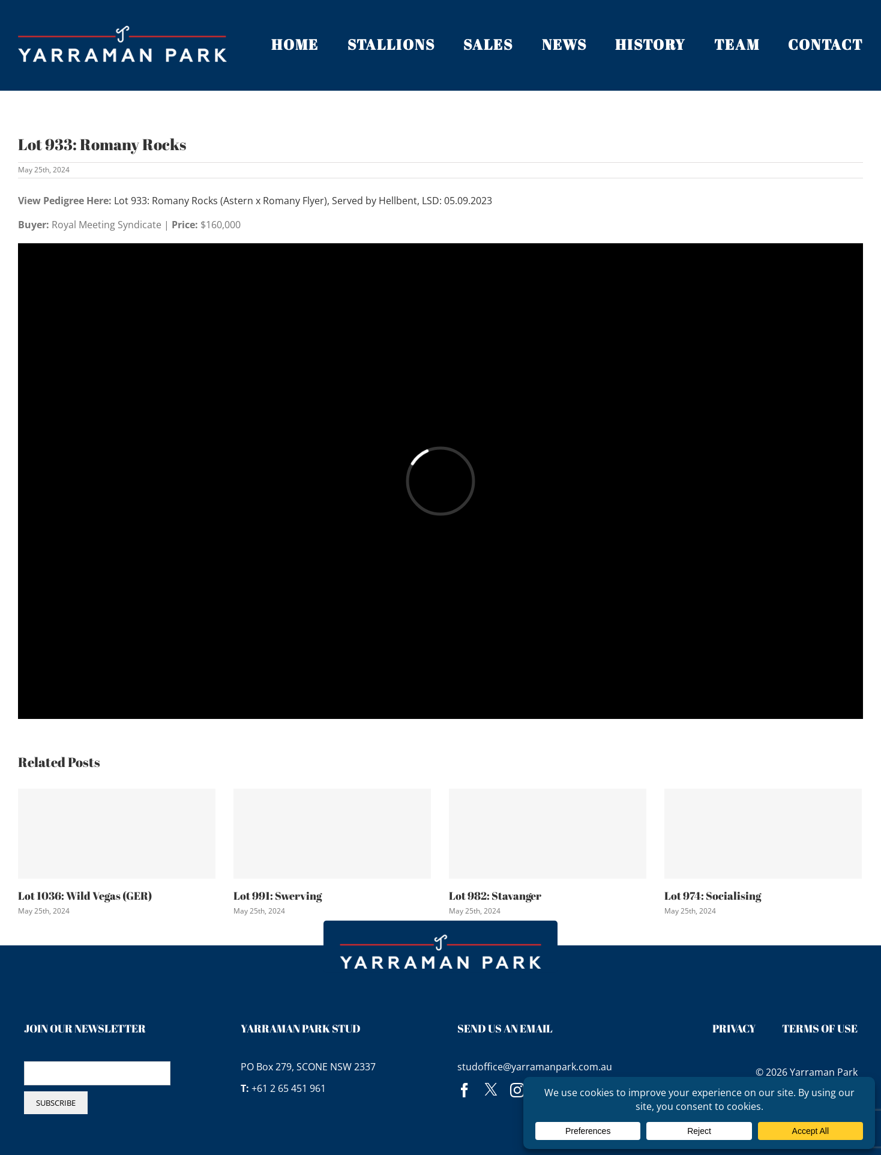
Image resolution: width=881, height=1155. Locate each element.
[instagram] (517, 1090)
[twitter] (491, 1090)
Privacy (734, 1028)
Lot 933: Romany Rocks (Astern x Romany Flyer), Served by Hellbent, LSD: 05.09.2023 (303, 200)
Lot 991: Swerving (277, 895)
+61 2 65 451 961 (288, 1088)
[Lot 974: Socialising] (763, 834)
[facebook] (464, 1090)
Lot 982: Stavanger (495, 895)
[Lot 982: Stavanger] (547, 834)
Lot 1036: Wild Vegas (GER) (85, 895)
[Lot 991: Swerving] (332, 834)
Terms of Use (820, 1028)
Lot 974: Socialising (712, 895)
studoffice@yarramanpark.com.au (534, 1066)
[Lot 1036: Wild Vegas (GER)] (116, 834)
